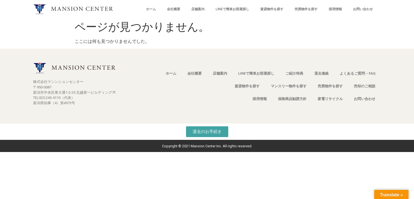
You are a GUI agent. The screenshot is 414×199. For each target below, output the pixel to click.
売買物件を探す (306, 9)
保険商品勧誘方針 (292, 99)
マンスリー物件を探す (289, 86)
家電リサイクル (330, 99)
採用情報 (335, 9)
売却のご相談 (364, 86)
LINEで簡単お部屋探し (232, 9)
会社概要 (173, 9)
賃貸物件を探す (271, 9)
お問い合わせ (363, 9)
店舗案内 (198, 9)
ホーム (151, 9)
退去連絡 (321, 73)
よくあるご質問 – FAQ (357, 73)
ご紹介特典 (294, 73)
